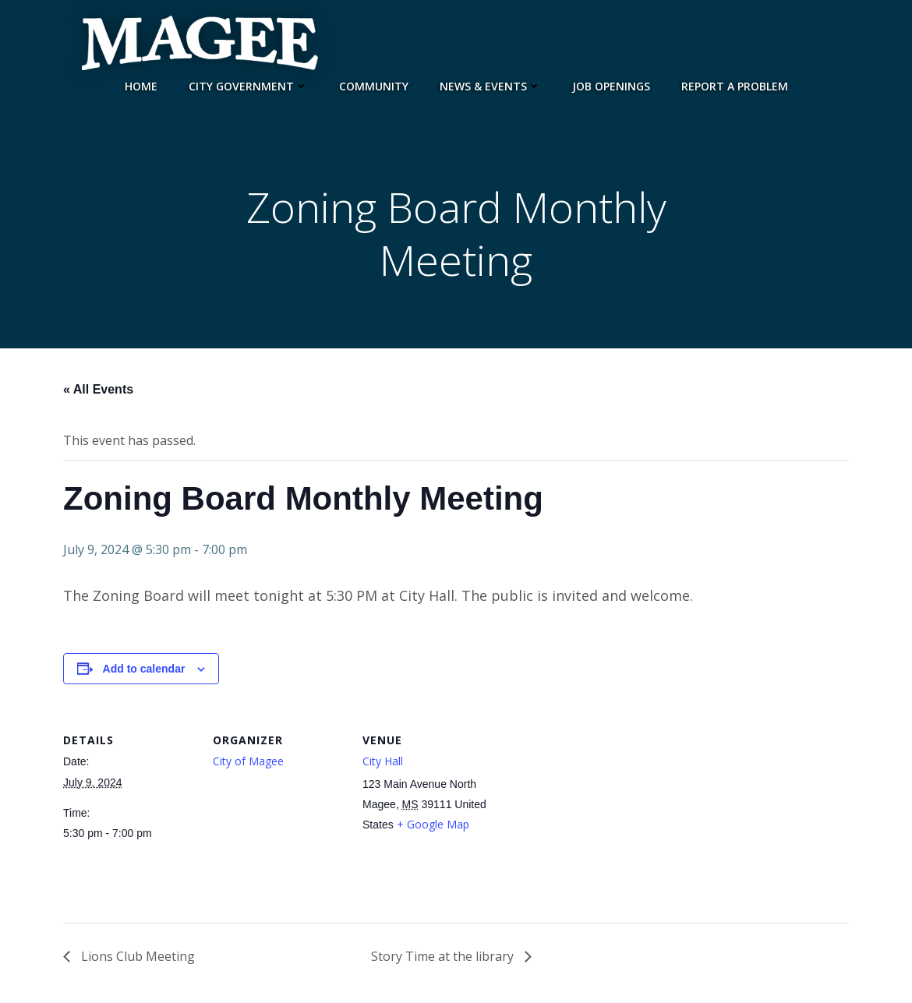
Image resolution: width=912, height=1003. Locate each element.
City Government (248, 86)
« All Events (98, 389)
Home (141, 86)
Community (373, 86)
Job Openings (611, 86)
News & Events (490, 86)
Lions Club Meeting (136, 956)
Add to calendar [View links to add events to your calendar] (144, 668)
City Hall (382, 761)
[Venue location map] (594, 816)
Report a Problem (734, 86)
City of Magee (248, 761)
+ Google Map (433, 824)
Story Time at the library (444, 956)
